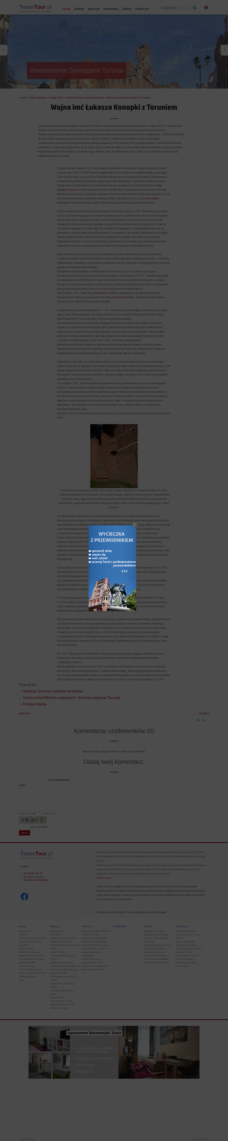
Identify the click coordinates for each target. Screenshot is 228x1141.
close (134, 525)
